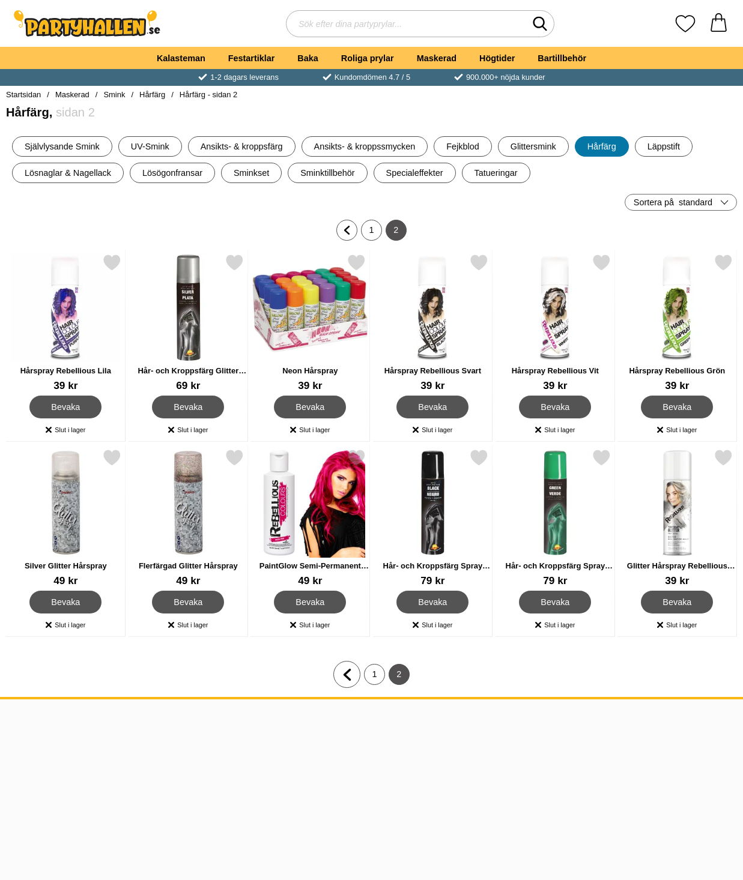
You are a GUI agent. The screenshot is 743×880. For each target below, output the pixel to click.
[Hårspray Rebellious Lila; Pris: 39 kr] (66, 323)
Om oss (25, 736)
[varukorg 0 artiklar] (718, 23)
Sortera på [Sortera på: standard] (673, 202)
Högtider (497, 58)
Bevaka (66, 407)
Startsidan (23, 94)
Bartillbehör (562, 58)
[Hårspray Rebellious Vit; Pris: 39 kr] (555, 323)
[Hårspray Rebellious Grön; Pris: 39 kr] (677, 323)
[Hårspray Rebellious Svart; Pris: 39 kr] (433, 323)
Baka (307, 58)
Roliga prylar (367, 58)
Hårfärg (152, 94)
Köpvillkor (29, 751)
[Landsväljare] (676, 724)
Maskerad (436, 58)
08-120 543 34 (344, 736)
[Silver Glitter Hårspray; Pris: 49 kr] (66, 518)
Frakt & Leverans (45, 765)
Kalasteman (181, 58)
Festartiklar (251, 58)
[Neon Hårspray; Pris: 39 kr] (310, 323)
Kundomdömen (41, 779)
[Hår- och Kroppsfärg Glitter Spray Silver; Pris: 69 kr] (188, 323)
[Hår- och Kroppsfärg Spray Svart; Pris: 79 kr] (433, 518)
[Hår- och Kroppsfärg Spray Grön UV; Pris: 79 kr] (555, 518)
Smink (114, 94)
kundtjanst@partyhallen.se (370, 751)
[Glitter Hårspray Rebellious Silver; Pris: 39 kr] (677, 518)
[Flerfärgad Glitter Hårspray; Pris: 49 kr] (188, 518)
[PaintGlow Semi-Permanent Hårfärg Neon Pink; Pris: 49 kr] (310, 518)
